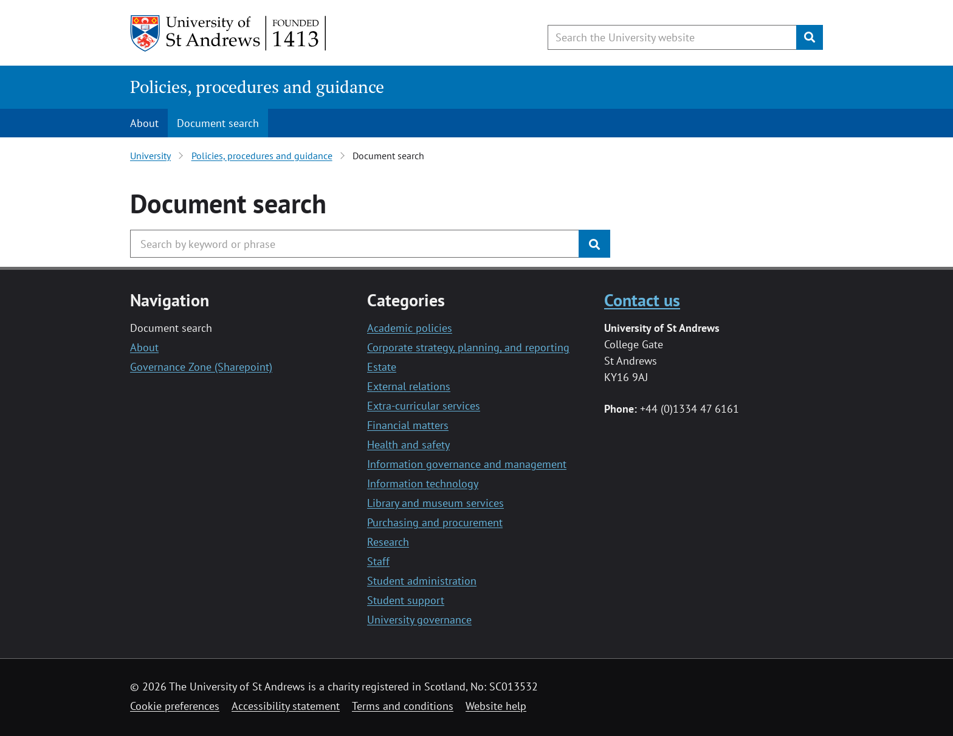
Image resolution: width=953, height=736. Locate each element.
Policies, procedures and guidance (257, 86)
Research (388, 542)
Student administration (421, 581)
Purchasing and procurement (435, 522)
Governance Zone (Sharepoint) (201, 367)
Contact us (642, 300)
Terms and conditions (402, 706)
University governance (419, 620)
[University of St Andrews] (229, 33)
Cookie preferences (174, 706)
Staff (378, 561)
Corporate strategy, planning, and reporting (468, 347)
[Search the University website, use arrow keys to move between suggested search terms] (672, 37)
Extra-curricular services (423, 406)
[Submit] (809, 37)
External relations (408, 386)
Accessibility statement (286, 706)
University (150, 156)
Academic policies (409, 328)
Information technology (422, 483)
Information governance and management (466, 464)
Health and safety (408, 445)
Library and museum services (435, 503)
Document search (218, 123)
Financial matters (408, 425)
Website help (496, 706)
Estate (381, 367)
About (144, 123)
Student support (405, 600)
